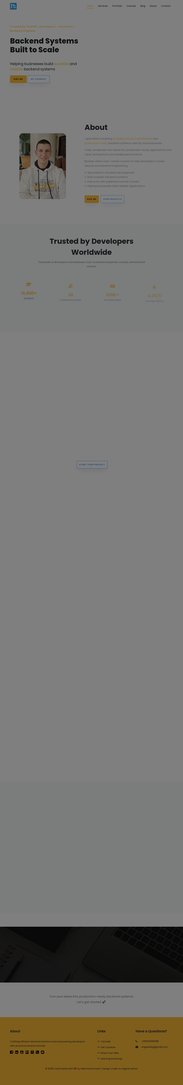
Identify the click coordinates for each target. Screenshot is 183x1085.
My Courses (38, 79)
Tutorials (104, 1041)
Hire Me (18, 79)
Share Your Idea (108, 1053)
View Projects (112, 203)
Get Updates (106, 1047)
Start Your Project (92, 464)
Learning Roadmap (109, 1058)
